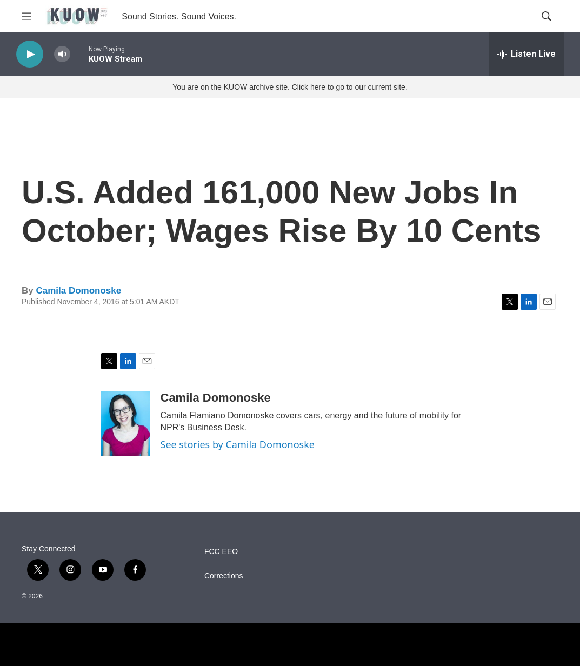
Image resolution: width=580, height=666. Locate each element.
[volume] (62, 54)
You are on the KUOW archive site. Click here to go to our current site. (289, 87)
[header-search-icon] (546, 16)
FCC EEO (221, 552)
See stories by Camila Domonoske (238, 444)
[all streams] (526, 54)
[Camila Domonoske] (125, 423)
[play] (29, 54)
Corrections (223, 576)
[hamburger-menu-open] (26, 16)
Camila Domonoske (78, 290)
